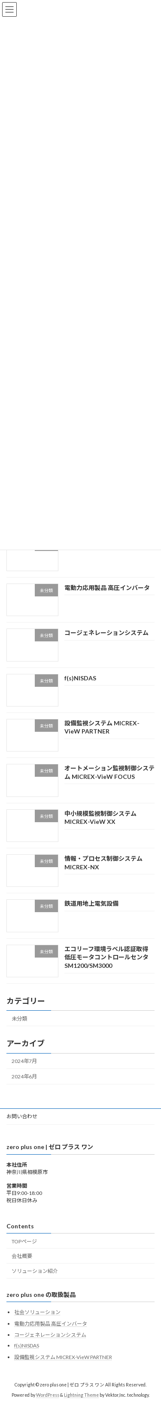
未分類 (19, 1018)
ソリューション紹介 (35, 1271)
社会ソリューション (37, 1312)
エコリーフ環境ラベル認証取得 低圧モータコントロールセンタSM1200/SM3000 (106, 957)
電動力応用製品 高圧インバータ (107, 587)
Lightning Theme (81, 1395)
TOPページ (24, 1241)
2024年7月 (24, 1061)
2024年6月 (24, 1076)
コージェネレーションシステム (106, 632)
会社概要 (22, 1256)
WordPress (47, 1395)
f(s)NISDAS (80, 678)
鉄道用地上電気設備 (91, 903)
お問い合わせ (21, 1116)
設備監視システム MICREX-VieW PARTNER (63, 1357)
